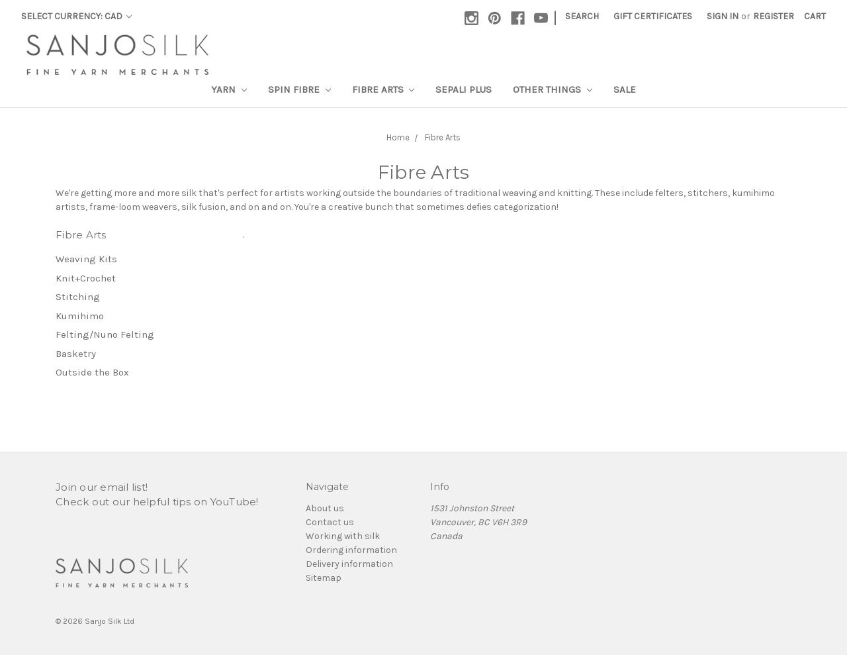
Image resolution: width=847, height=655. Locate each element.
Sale (624, 89)
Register (773, 16)
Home (398, 137)
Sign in (722, 16)
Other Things (552, 89)
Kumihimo (80, 316)
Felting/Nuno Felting (105, 334)
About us (325, 508)
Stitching (78, 297)
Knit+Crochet (86, 278)
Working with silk (343, 536)
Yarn (229, 89)
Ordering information (351, 550)
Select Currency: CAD (76, 16)
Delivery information (349, 564)
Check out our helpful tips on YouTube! (157, 501)
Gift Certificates (652, 16)
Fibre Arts (383, 89)
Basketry (76, 354)
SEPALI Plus (463, 89)
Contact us (330, 522)
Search (582, 16)
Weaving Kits (86, 259)
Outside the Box (92, 372)
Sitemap (323, 577)
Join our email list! (102, 487)
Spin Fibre (299, 89)
